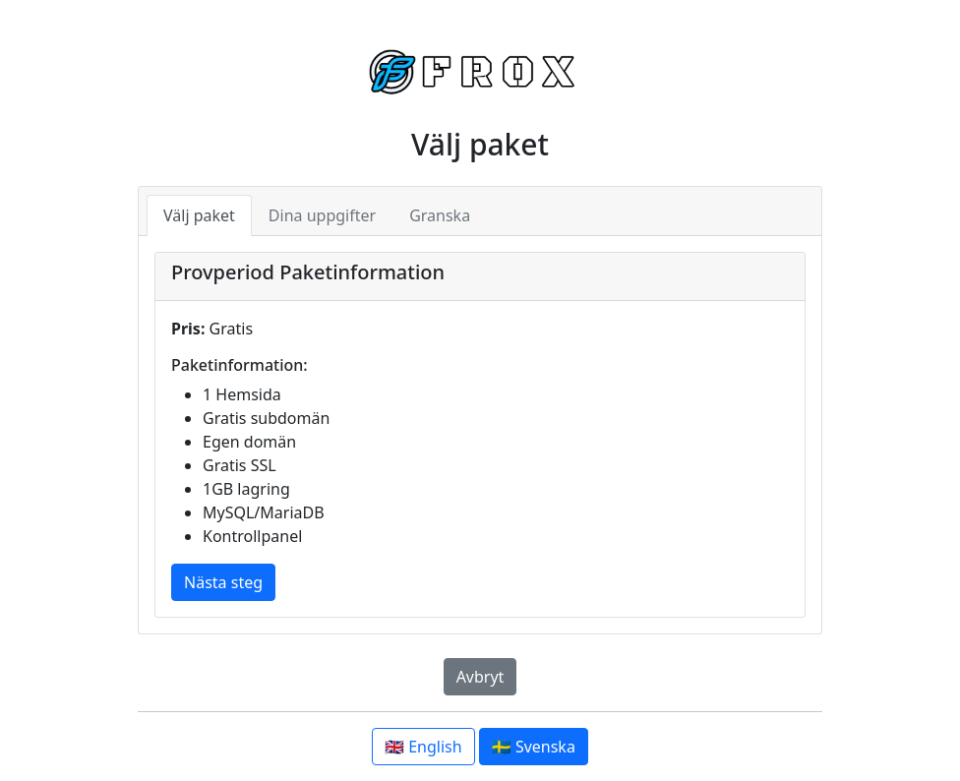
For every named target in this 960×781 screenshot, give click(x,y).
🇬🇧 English (423, 746)
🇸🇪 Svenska (533, 746)
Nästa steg (223, 582)
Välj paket (199, 215)
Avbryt (480, 677)
